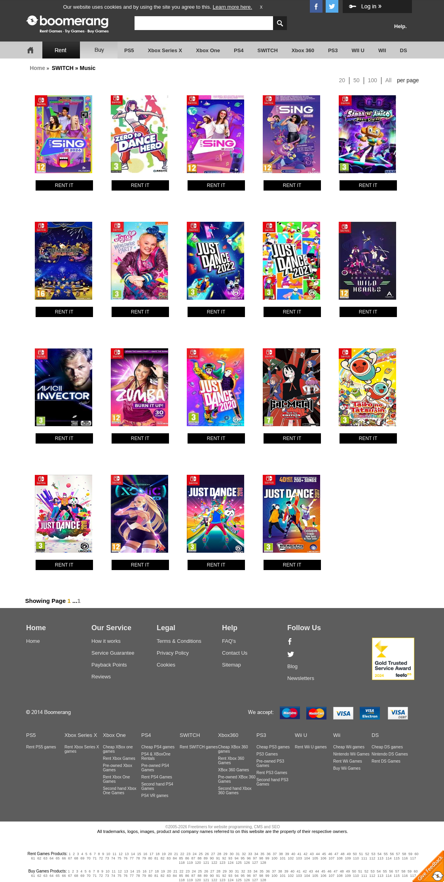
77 (132, 858)
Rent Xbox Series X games (82, 749)
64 (51, 858)
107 (331, 858)
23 (188, 854)
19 (164, 854)
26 (207, 854)
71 (95, 858)
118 (182, 863)
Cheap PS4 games (158, 747)
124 (230, 863)
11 (114, 854)
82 (163, 858)
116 (405, 858)
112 (372, 858)
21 (176, 854)
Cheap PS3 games (273, 747)
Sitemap (231, 665)
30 (231, 854)
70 (89, 858)
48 (343, 854)
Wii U (301, 735)
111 (364, 858)
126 (247, 863)
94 (237, 858)
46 (330, 854)
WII (382, 50)
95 (243, 858)
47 (336, 854)
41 (300, 854)
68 (76, 858)
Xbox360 (228, 735)
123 (223, 863)
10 (108, 854)
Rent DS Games (386, 761)
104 (307, 858)
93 (230, 858)
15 (139, 854)
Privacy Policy (173, 653)
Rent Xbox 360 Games (231, 760)
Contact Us (234, 653)
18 (157, 854)
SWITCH (268, 50)
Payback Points (109, 665)
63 (45, 858)
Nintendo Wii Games (351, 754)
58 (404, 854)
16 (145, 854)
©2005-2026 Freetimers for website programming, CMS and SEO (222, 827)
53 (373, 854)
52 (367, 854)
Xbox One (208, 50)
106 (323, 858)
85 (181, 858)
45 (324, 854)
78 (138, 858)
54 (379, 854)
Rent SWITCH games (199, 747)
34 (256, 854)
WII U (358, 50)
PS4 (239, 50)
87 (193, 858)
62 (39, 858)
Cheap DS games (387, 747)
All (388, 80)
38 (281, 854)
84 (175, 858)
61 (33, 858)
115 (397, 858)
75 (119, 858)
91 (218, 858)
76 (125, 858)
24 (195, 854)
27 (213, 854)
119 (190, 863)
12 (121, 854)
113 (380, 858)
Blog (292, 666)
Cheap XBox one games (118, 749)
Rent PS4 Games (156, 777)
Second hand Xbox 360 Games (235, 790)
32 (244, 854)
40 (293, 854)
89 (206, 858)
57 (398, 854)
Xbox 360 (303, 50)
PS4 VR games (154, 795)
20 (342, 80)
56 (392, 854)
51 (361, 854)
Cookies (166, 665)
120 (198, 863)
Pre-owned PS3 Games (270, 763)
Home (37, 68)
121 (206, 863)
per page (408, 80)
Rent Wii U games (311, 747)
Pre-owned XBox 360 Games (237, 779)
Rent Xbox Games (119, 758)
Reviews (101, 677)
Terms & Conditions (179, 641)
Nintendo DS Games (390, 754)
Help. (400, 26)
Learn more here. (232, 7)
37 (275, 854)
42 (305, 854)
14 (133, 854)
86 (187, 858)
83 (169, 858)
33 (250, 854)
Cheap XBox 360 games (233, 749)
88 (199, 858)
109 (348, 858)
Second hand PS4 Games (157, 786)
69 (82, 858)
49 (349, 854)
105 (315, 858)
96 (249, 858)
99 (267, 858)
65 (58, 858)
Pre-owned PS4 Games (155, 767)
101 (283, 858)
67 (70, 858)
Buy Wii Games (347, 768)
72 (101, 858)
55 (386, 854)
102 (291, 858)
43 (312, 854)
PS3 (333, 50)
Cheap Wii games (348, 747)
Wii (336, 735)
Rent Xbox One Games (116, 779)
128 (263, 863)
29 (226, 854)
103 (299, 858)
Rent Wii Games (347, 761)
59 (410, 854)
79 (144, 858)
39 (287, 854)
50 (356, 80)
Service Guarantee (112, 653)
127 (255, 863)
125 (239, 863)
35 (262, 854)
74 (113, 858)
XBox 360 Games (233, 770)
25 (201, 854)
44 (318, 854)
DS (403, 50)
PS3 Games (267, 754)
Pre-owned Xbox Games (117, 767)
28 (219, 854)
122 (214, 863)
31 (238, 854)
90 (212, 858)
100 (372, 80)
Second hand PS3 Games (272, 782)
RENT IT (64, 185)
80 (150, 858)
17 (152, 854)
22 (182, 854)
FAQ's (229, 641)
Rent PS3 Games (271, 773)
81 (156, 858)
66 (64, 858)
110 (356, 858)
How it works (106, 641)
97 (255, 858)
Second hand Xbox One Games (120, 790)
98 (261, 858)
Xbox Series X (165, 50)
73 (107, 858)
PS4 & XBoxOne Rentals (156, 756)
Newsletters (300, 678)
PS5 (129, 50)
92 (224, 858)
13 (127, 854)
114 (388, 858)
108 (340, 858)
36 (269, 854)
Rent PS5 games (41, 747)
